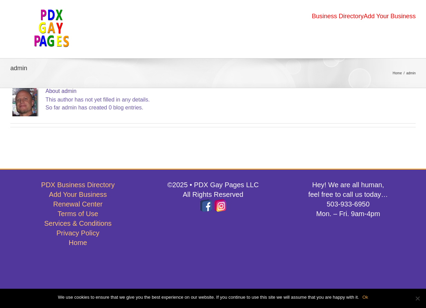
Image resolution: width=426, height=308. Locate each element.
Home (78, 242)
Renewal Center (77, 204)
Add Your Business (78, 194)
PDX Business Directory (77, 185)
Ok (365, 297)
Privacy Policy (78, 233)
